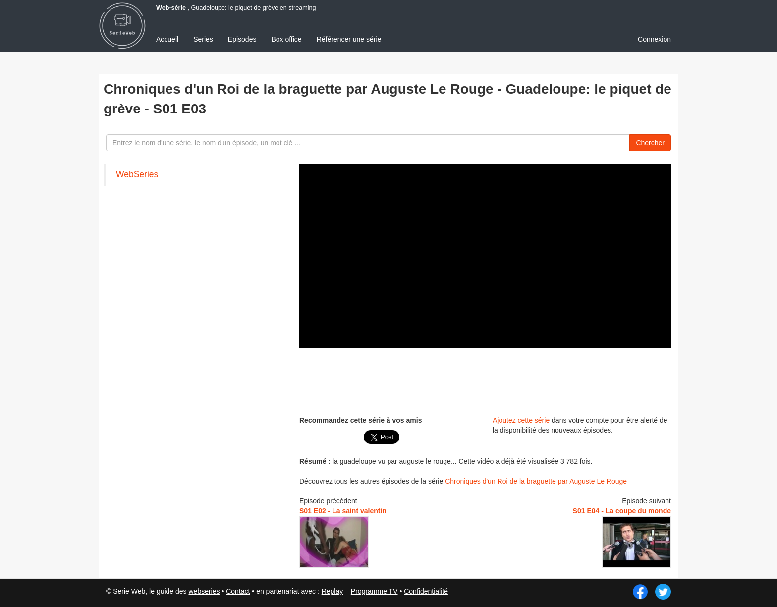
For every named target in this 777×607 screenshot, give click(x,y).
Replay (332, 591)
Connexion (654, 39)
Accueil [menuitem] (167, 39)
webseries (204, 591)
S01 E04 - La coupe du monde (622, 511)
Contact (238, 591)
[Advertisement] (485, 380)
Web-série (171, 7)
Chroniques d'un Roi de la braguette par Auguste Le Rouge (536, 481)
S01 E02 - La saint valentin (343, 511)
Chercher (650, 143)
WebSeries (137, 174)
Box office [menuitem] (286, 39)
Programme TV (374, 591)
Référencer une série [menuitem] (349, 39)
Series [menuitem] (203, 39)
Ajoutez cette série (521, 420)
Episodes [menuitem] (242, 39)
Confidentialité (426, 591)
